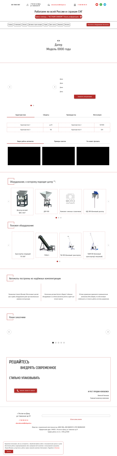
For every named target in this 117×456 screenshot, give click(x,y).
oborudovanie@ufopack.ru (58, 5)
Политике (57, 448)
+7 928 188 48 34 (82, 5)
